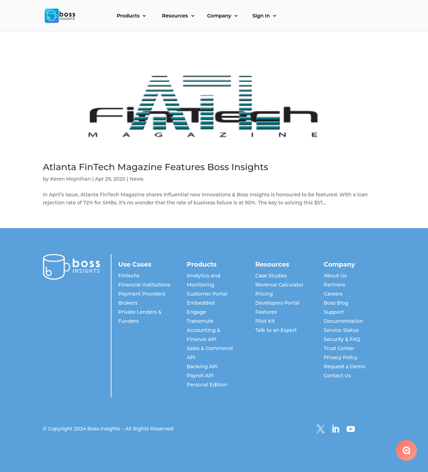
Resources (175, 16)
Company (219, 16)
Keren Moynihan (70, 179)
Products (128, 16)
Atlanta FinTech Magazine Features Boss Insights (155, 167)
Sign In (261, 16)
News (136, 179)
